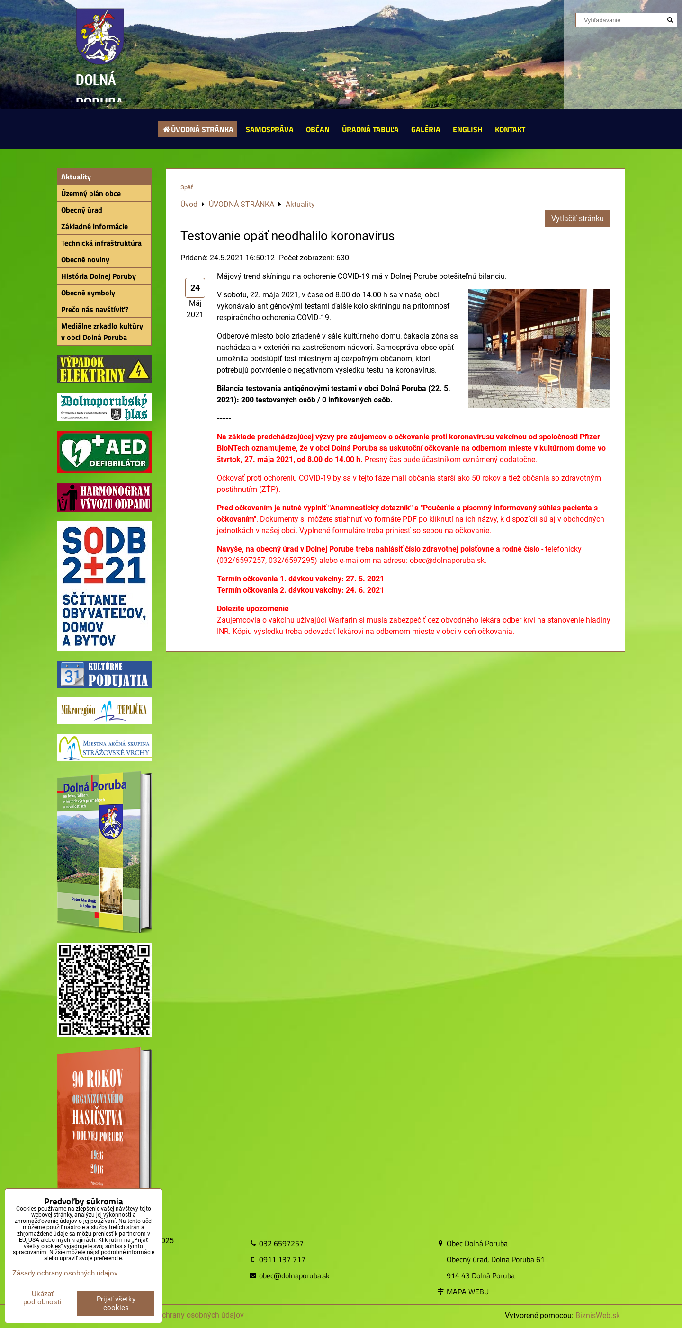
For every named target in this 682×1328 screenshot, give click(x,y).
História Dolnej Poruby (98, 276)
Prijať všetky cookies (116, 1303)
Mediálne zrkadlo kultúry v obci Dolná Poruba (102, 331)
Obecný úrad (81, 209)
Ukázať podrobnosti (42, 1298)
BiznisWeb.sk (597, 1315)
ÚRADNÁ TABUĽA (370, 129)
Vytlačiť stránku (577, 218)
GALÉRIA (425, 129)
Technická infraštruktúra (101, 243)
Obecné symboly (88, 292)
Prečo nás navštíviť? (94, 309)
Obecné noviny (85, 259)
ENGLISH (468, 129)
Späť (186, 187)
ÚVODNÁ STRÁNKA (198, 129)
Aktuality (76, 176)
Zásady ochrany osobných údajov (187, 1314)
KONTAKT (510, 129)
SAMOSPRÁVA (270, 129)
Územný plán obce (91, 193)
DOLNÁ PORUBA (100, 91)
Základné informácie (94, 226)
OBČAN (318, 129)
